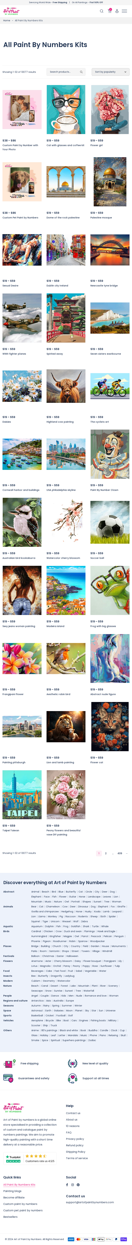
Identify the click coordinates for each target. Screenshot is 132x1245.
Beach (45, 891)
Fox (113, 906)
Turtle (95, 926)
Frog (65, 926)
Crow (59, 931)
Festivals (8, 956)
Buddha (93, 1030)
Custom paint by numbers (20, 1204)
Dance (55, 995)
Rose (95, 966)
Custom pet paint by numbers (23, 1210)
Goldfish (75, 926)
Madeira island (55, 626)
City (97, 891)
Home (6, 20)
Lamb (106, 911)
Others (7, 1030)
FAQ (68, 1132)
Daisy (78, 961)
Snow (48, 990)
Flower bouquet (92, 961)
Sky (87, 1010)
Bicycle (50, 1020)
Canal (44, 985)
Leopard (116, 911)
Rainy (46, 1005)
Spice (45, 1040)
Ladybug (69, 976)
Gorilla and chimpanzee (45, 911)
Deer (104, 891)
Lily (120, 961)
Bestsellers (10, 1217)
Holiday (44, 1035)
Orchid (57, 966)
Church (56, 946)
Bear (33, 906)
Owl (67, 901)
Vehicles (8, 1020)
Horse (82, 896)
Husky (88, 911)
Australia (58, 1000)
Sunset (97, 901)
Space (7, 1010)
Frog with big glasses (103, 626)
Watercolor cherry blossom (63, 558)
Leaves (107, 896)
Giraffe (121, 906)
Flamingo (89, 931)
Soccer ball (97, 558)
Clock (114, 1030)
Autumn (36, 1005)
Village (96, 951)
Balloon (35, 956)
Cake (49, 971)
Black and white (69, 1030)
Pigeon (47, 941)
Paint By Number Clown (104, 490)
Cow (64, 906)
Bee (33, 976)
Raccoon (71, 916)
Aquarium (37, 926)
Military (112, 1020)
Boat (66, 1020)
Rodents (83, 916)
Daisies (6, 421)
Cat (81, 891)
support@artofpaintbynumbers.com (90, 1202)
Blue (61, 891)
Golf (70, 1015)
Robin (72, 941)
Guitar (72, 896)
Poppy (86, 966)
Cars (74, 1020)
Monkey (52, 916)
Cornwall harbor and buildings (20, 490)
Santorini (54, 951)
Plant (95, 985)
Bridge (34, 946)
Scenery (113, 985)
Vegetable (91, 971)
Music (48, 901)
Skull (123, 1035)
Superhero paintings (74, 1040)
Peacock (96, 936)
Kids (64, 995)
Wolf (76, 921)
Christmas (48, 956)
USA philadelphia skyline (61, 490)
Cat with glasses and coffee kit (65, 145)
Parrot (85, 936)
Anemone (37, 961)
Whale (105, 926)
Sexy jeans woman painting (18, 626)
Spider (112, 916)
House (105, 946)
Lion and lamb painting (60, 762)
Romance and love (96, 995)
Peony (76, 966)
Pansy (67, 966)
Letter (62, 1035)
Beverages (37, 971)
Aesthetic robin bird (58, 694)
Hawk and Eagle (106, 931)
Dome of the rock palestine (63, 217)
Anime (35, 1030)
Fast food (60, 971)
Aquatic (8, 926)
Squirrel (35, 921)
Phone (93, 1035)
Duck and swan (73, 931)
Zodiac (92, 1040)
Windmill (107, 951)
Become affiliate (14, 1197)
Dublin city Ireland (57, 285)
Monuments (119, 946)
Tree (106, 901)
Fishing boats (98, 1020)
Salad (79, 971)
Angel (34, 995)
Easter (60, 956)
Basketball (37, 1015)
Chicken (48, 931)
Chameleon (53, 906)
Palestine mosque (101, 217)
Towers (85, 951)
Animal (35, 891)
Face (47, 896)
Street (75, 951)
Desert (54, 985)
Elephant (36, 896)
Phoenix (35, 941)
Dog (112, 891)
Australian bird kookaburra (18, 558)
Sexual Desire (10, 285)
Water (102, 971)
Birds (6, 931)
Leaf (53, 1035)
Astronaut (37, 1010)
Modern (8, 980)
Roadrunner (60, 941)
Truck (53, 1025)
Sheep (94, 916)
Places (7, 946)
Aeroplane (37, 1020)
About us (71, 1120)
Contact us (73, 1113)
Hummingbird (39, 936)
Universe (111, 1010)
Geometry (49, 980)
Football (61, 1015)
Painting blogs (12, 1191)
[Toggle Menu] (124, 11)
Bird (54, 891)
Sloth (103, 916)
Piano (103, 1035)
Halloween (72, 956)
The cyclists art (99, 421)
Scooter (35, 1025)
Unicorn (55, 921)
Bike (58, 1020)
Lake (73, 985)
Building (45, 946)
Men (71, 995)
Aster (48, 961)
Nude (79, 995)
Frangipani (110, 961)
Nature (58, 901)
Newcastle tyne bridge (104, 285)
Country (75, 946)
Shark (86, 926)
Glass (34, 1035)
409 (119, 853)
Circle (88, 891)
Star (94, 1010)
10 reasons (73, 1126)
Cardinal (36, 931)
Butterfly (71, 891)
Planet (78, 1010)
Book (83, 1030)
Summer (67, 1005)
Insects (7, 976)
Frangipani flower (13, 694)
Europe (70, 1000)
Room (43, 951)
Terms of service (77, 1158)
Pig (61, 916)
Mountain (36, 901)
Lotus (34, 966)
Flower (62, 896)
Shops (65, 951)
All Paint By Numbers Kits (19, 1185)
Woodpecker (97, 941)
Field (85, 946)
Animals (8, 906)
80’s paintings (49, 1030)
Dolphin (49, 926)
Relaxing (113, 1035)
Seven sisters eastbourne (105, 353)
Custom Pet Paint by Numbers (20, 217)
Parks (34, 951)
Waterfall (88, 990)
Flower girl (96, 145)
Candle (104, 1030)
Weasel (66, 921)
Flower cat (96, 762)
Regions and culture (15, 1000)
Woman (116, 901)
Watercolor (63, 980)
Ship (45, 1025)
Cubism (35, 980)
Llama (41, 916)
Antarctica (37, 1000)
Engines (83, 1020)
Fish (54, 896)
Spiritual (55, 1040)
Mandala (73, 1035)
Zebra (84, 921)
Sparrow (82, 941)
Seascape (37, 990)
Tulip (117, 966)
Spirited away (55, 353)
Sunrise (58, 990)
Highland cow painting (60, 421)
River (103, 985)
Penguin (119, 936)
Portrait (75, 901)
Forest (64, 985)
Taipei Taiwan (10, 830)
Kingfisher (55, 936)
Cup (122, 1030)
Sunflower (106, 966)
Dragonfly (56, 976)
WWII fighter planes (14, 353)
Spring (55, 1005)
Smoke (35, 1040)
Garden (95, 946)
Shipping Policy (75, 1152)
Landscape (94, 896)
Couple (44, 995)
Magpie (68, 936)
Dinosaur (83, 906)
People (7, 995)
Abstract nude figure (103, 694)
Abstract (8, 891)
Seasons (8, 1005)
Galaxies (59, 1010)
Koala (97, 911)
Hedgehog (67, 911)
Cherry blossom (63, 961)
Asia (48, 1000)
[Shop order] (111, 72)
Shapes (86, 901)
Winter (78, 1005)
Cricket (50, 1015)
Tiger (45, 921)
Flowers (8, 961)
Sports (7, 1015)
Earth (48, 1010)
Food (6, 971)
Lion (116, 896)
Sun (101, 1010)
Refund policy (74, 1145)
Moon (69, 1010)
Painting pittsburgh (13, 762)
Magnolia (45, 966)
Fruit (70, 971)
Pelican (108, 936)
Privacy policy (75, 1139)
